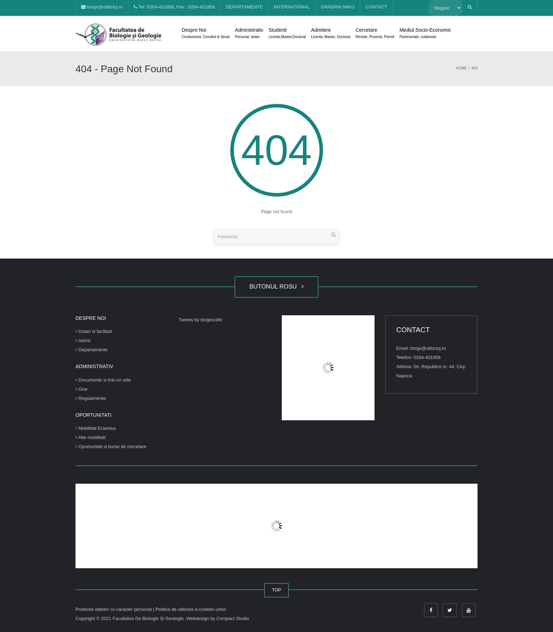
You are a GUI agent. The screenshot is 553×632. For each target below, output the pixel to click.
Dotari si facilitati (93, 331)
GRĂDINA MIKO (337, 7)
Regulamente (90, 398)
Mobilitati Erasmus (95, 428)
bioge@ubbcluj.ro (102, 7)
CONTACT (376, 7)
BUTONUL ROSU (276, 286)
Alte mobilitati (90, 437)
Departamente (91, 349)
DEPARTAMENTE (244, 7)
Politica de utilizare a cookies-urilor (191, 609)
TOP (276, 590)
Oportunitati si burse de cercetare (110, 446)
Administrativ (249, 34)
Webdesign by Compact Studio (217, 618)
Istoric (83, 340)
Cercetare (375, 34)
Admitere (330, 34)
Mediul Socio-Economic (425, 34)
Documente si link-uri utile (103, 380)
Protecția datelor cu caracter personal (114, 609)
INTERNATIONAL (292, 7)
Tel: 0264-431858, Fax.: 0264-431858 (174, 7)
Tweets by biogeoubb (200, 319)
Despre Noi (206, 34)
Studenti (287, 34)
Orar (81, 389)
